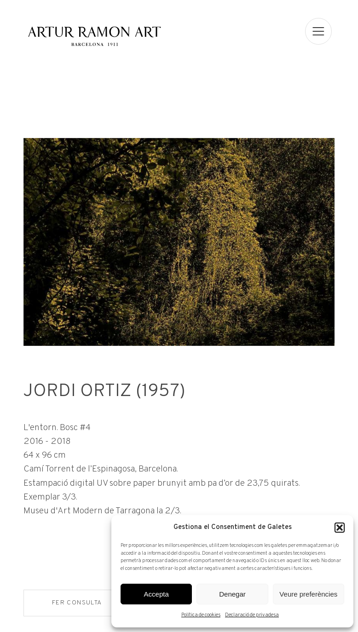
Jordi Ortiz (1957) (104, 393)
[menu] (319, 31)
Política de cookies (200, 615)
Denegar (232, 594)
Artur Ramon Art (94, 35)
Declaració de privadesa (252, 615)
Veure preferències (308, 594)
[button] (339, 527)
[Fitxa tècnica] (179, 469)
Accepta (156, 594)
